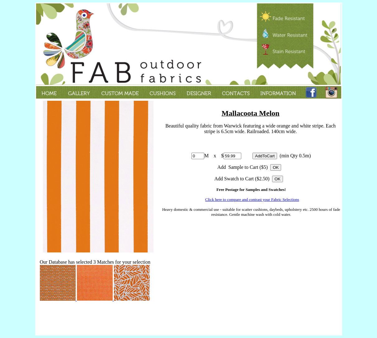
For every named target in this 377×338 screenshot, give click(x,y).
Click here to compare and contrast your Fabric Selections (252, 199)
